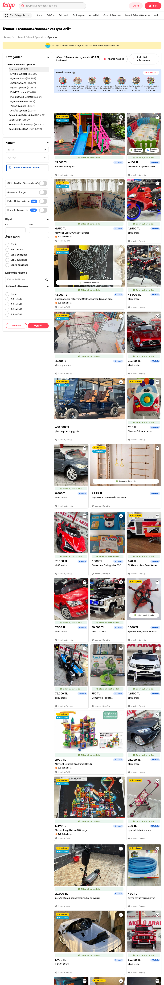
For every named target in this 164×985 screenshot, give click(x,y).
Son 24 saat (17, 249)
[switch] (43, 183)
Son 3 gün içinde (19, 254)
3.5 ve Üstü (16, 304)
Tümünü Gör (151, 73)
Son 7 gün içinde (19, 260)
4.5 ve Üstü (16, 314)
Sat (153, 5)
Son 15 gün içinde (19, 265)
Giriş (136, 5)
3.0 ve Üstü (16, 299)
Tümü (13, 244)
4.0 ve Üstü (16, 309)
